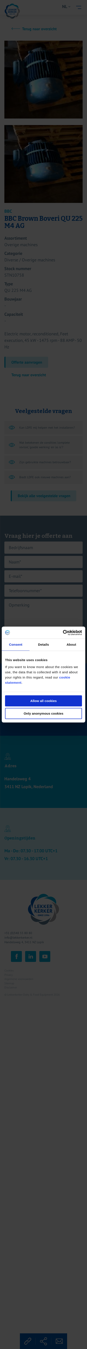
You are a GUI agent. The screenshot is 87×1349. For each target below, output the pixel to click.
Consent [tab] (15, 644)
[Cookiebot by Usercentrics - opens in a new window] (63, 632)
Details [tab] (43, 644)
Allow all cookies (43, 701)
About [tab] (71, 644)
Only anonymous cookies (43, 713)
